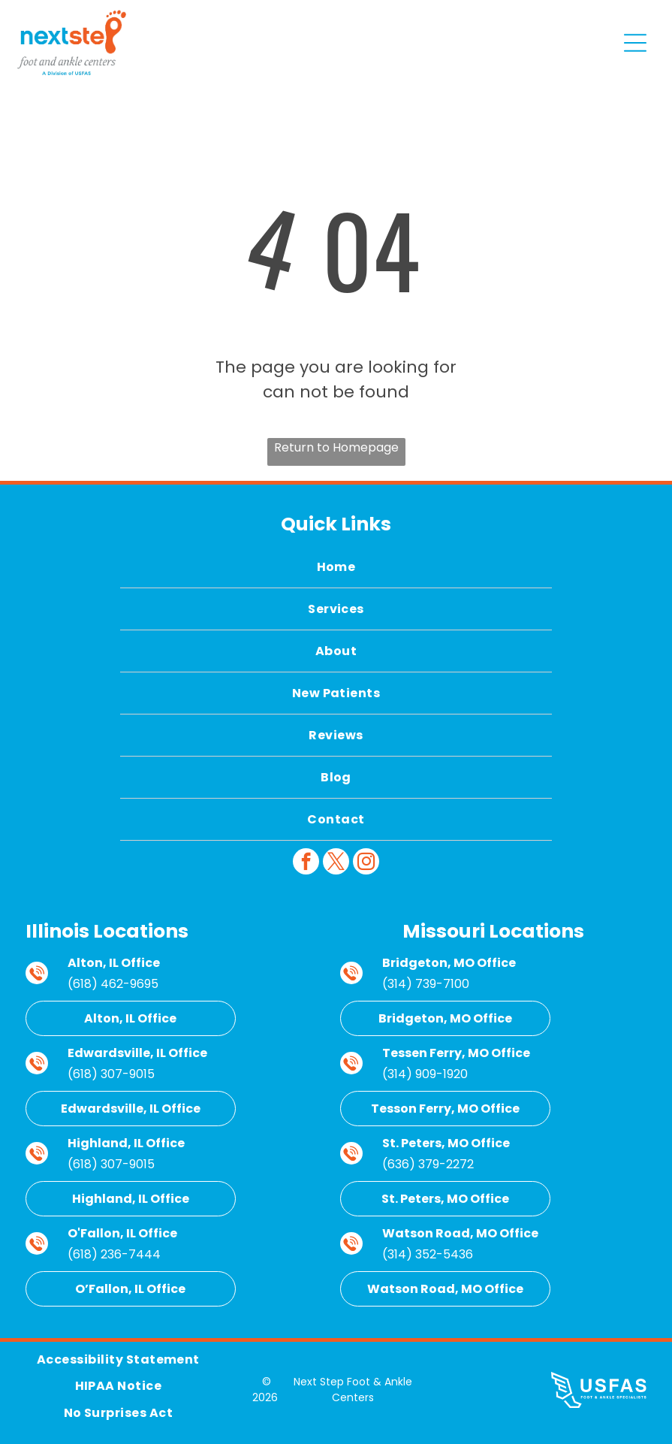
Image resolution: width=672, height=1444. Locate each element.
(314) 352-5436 (427, 1254)
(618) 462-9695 (113, 983)
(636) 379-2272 (428, 1164)
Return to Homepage (336, 447)
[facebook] (306, 863)
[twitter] (336, 863)
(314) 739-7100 (425, 983)
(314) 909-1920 (425, 1074)
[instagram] (366, 863)
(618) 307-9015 (111, 1074)
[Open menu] (635, 43)
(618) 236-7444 (114, 1254)
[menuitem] (335, 567)
